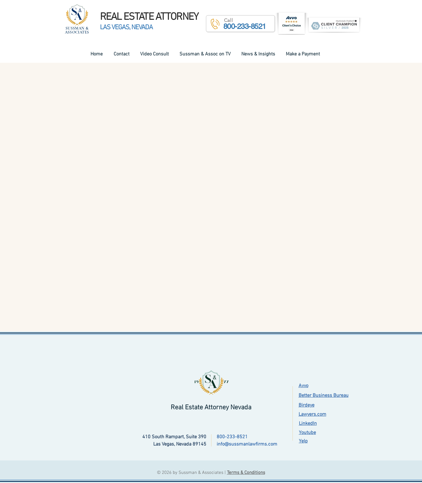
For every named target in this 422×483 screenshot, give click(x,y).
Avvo (303, 386)
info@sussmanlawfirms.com (247, 444)
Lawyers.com (312, 414)
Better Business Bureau (324, 396)
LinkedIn (308, 424)
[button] (240, 23)
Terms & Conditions (246, 472)
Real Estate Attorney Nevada (211, 408)
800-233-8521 (232, 437)
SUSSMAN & (77, 28)
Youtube (307, 433)
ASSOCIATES (77, 32)
